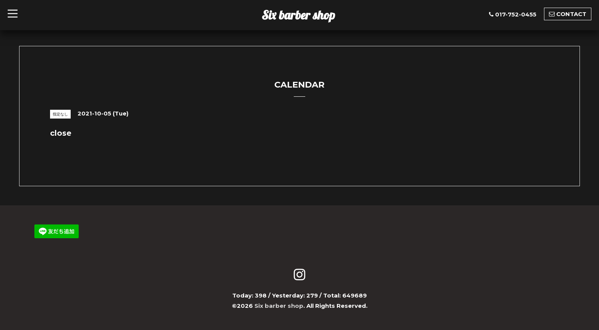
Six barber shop (298, 15)
